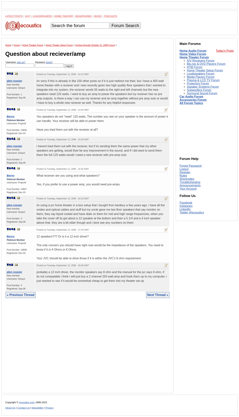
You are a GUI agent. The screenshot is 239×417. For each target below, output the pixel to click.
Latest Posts (14, 16)
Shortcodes (187, 178)
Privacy (49, 407)
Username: (20, 64)
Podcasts (110, 16)
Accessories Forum (193, 99)
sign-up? (21, 62)
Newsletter (37, 407)
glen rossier (14, 80)
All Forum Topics (191, 103)
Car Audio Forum (191, 96)
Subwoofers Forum (199, 90)
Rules (183, 175)
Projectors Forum (198, 83)
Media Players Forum (200, 76)
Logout (184, 169)
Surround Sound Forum (202, 93)
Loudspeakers (42, 16)
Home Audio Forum (193, 50)
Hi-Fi (27, 16)
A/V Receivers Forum (200, 60)
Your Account (188, 188)
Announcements (190, 185)
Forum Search (125, 25)
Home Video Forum (193, 54)
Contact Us (23, 407)
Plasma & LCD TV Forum (203, 80)
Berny (11, 116)
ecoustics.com (27, 402)
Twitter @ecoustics (192, 212)
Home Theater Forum (194, 57)
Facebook (186, 202)
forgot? (49, 62)
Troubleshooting (190, 182)
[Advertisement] (87, 348)
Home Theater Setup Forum (205, 70)
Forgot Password (191, 165)
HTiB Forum (194, 67)
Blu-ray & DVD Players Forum (206, 63)
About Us (10, 407)
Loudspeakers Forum (200, 73)
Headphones (83, 16)
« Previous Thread (21, 295)
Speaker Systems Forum (203, 86)
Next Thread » (157, 295)
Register (185, 172)
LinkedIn (185, 209)
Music (98, 16)
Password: (49, 64)
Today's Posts (225, 50)
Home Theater (63, 16)
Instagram (186, 206)
